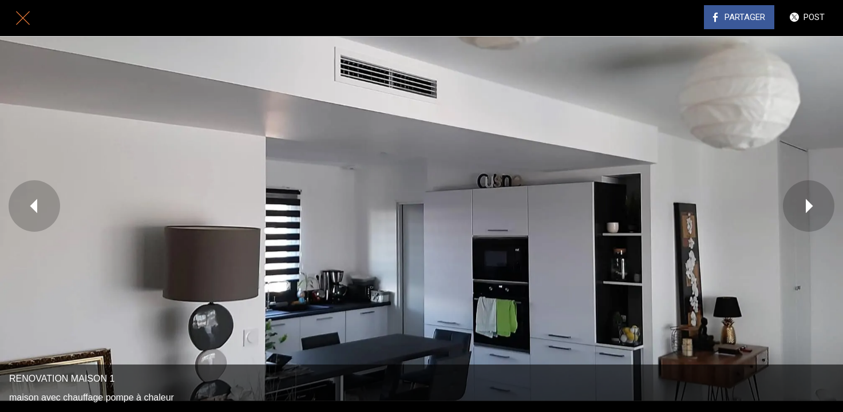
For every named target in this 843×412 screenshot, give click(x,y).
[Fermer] (23, 18)
